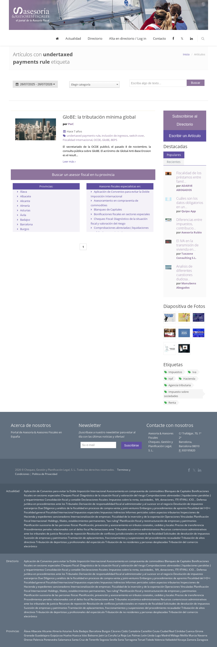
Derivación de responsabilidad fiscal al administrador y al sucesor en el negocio (126, 503)
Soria (121, 639)
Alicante (25, 201)
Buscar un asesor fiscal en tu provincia (83, 174)
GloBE (106, 140)
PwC (71, 124)
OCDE (97, 140)
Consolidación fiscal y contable (63, 499)
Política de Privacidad (44, 474)
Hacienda (187, 378)
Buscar (195, 82)
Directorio (95, 38)
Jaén (101, 635)
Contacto (159, 38)
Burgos (24, 229)
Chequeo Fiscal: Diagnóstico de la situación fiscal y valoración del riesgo (103, 495)
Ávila (23, 215)
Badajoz (25, 220)
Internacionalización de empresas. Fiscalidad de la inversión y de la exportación (117, 516)
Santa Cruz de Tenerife (85, 639)
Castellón (146, 631)
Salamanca (64, 639)
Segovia (104, 639)
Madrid (165, 635)
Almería (25, 206)
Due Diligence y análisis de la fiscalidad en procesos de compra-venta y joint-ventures (88, 508)
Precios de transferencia (189, 525)
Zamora (191, 639)
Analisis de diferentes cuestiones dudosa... (184, 272)
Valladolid (171, 639)
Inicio (186, 54)
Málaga (175, 635)
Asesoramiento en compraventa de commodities (135, 491)
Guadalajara (42, 635)
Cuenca (190, 631)
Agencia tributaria (177, 385)
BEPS (114, 140)
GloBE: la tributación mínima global (99, 117)
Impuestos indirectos (112, 512)
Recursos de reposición (72, 533)
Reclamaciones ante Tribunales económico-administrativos (125, 529)
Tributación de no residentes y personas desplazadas (136, 542)
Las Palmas (133, 635)
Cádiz (124, 631)
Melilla (184, 635)
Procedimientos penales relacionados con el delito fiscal (57, 529)
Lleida (150, 635)
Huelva (67, 635)
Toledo (150, 639)
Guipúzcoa (56, 635)
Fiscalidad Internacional (77, 140)
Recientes (174, 162)
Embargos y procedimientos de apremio (163, 508)
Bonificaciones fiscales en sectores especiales (122, 214)
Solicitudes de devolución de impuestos (187, 533)
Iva (192, 372)
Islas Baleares (90, 635)
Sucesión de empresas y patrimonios (45, 537)
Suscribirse (131, 445)
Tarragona (131, 639)
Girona (199, 631)
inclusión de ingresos (115, 136)
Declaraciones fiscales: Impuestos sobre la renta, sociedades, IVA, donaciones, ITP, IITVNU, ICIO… (138, 499)
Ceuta (156, 631)
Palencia (38, 639)
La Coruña (111, 635)
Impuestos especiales (87, 512)
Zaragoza (202, 639)
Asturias (25, 210)
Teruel (141, 639)
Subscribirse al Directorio (184, 120)
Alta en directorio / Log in (127, 38)
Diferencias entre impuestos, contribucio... (189, 223)
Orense (28, 639)
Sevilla (113, 639)
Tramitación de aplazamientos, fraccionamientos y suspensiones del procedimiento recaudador (124, 537)
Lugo (158, 635)
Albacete (25, 196)
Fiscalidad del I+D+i (199, 508)
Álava (23, 192)
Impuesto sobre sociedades (176, 394)
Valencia (160, 639)
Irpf (168, 378)
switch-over (136, 136)
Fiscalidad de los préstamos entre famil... (188, 177)
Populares (174, 155)
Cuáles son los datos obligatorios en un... (189, 202)
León (144, 635)
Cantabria (134, 631)
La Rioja (122, 635)
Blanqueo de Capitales (108, 209)
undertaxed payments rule (83, 136)
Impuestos (173, 372)
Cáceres (116, 631)
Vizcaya (181, 639)
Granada (29, 635)
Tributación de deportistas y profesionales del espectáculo (70, 542)
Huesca (76, 635)
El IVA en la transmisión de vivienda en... (187, 245)
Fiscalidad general (34, 512)
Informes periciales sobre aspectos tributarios (153, 512)
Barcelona (26, 224)
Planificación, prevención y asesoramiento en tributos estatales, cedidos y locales (126, 525)
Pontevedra (50, 639)
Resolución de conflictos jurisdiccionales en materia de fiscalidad (125, 533)
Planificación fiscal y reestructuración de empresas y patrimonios (158, 520)
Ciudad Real (167, 631)
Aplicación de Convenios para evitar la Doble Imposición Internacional (65, 491)
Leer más (69, 161)
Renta (170, 402)
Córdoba (180, 631)
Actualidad (73, 38)
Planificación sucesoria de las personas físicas (51, 525)
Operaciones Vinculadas (179, 516)
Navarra (202, 635)
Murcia (193, 635)
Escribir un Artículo (185, 136)
